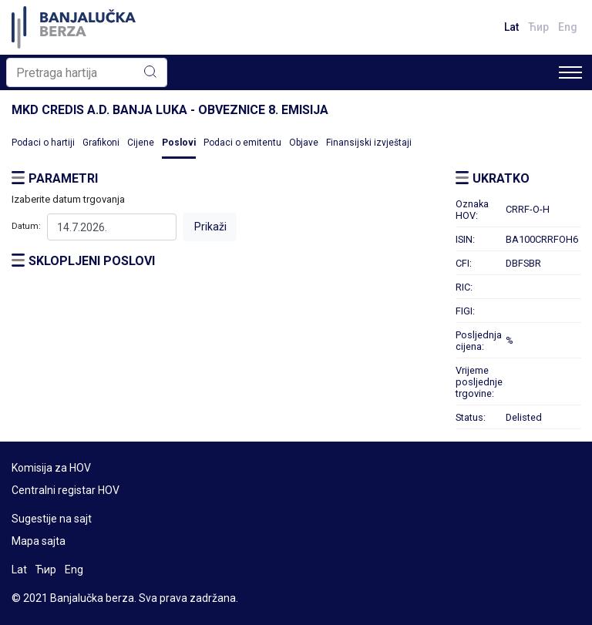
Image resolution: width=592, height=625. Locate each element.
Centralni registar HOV (65, 490)
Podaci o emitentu (242, 142)
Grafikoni (100, 142)
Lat (511, 27)
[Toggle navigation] (570, 72)
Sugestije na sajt (52, 518)
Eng (567, 27)
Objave (303, 142)
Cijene (140, 142)
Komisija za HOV (51, 468)
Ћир (538, 27)
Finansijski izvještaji (369, 142)
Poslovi (179, 142)
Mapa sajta (39, 541)
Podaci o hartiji (43, 142)
